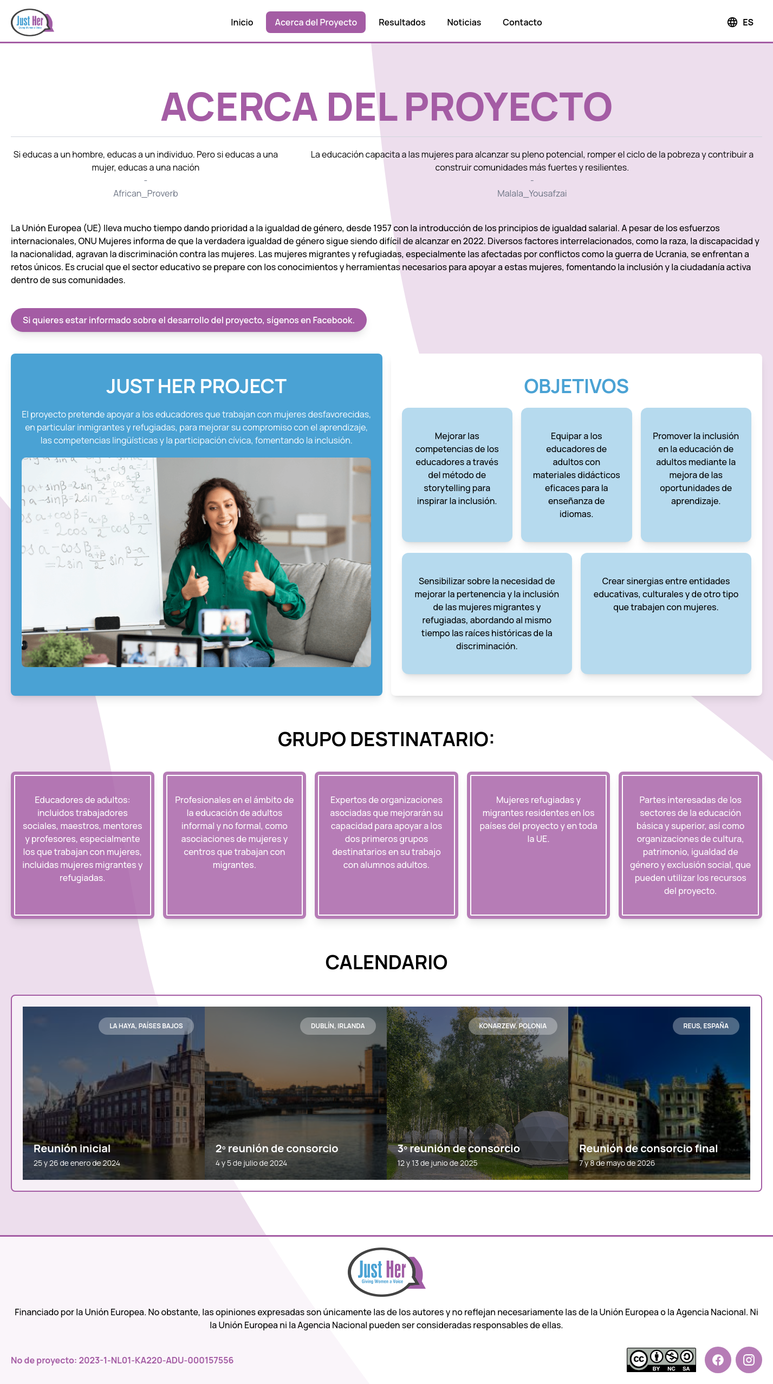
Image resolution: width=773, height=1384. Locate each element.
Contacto (522, 22)
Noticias (464, 22)
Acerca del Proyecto (316, 22)
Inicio (242, 22)
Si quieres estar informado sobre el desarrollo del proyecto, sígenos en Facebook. (189, 320)
